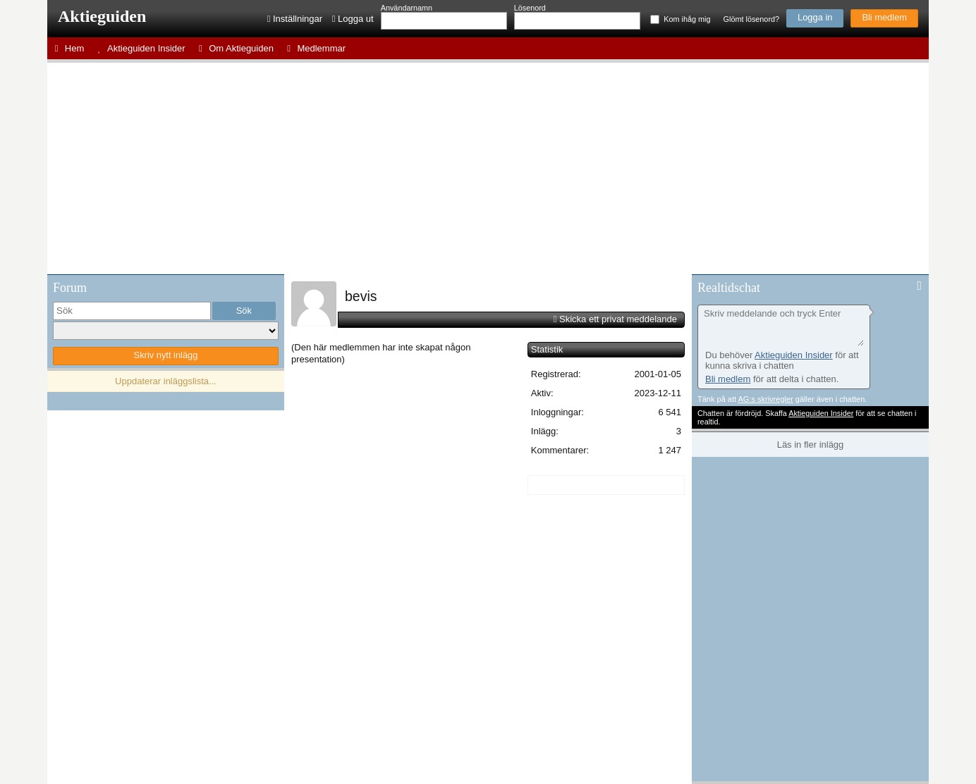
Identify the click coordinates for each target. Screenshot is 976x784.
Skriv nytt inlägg (166, 355)
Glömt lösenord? (751, 19)
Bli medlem (884, 17)
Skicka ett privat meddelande (618, 319)
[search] (132, 311)
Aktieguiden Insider (794, 355)
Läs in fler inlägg (810, 444)
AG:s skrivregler (765, 399)
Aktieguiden (102, 16)
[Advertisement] (488, 168)
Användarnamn (406, 8)
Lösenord (530, 8)
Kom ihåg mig (687, 19)
